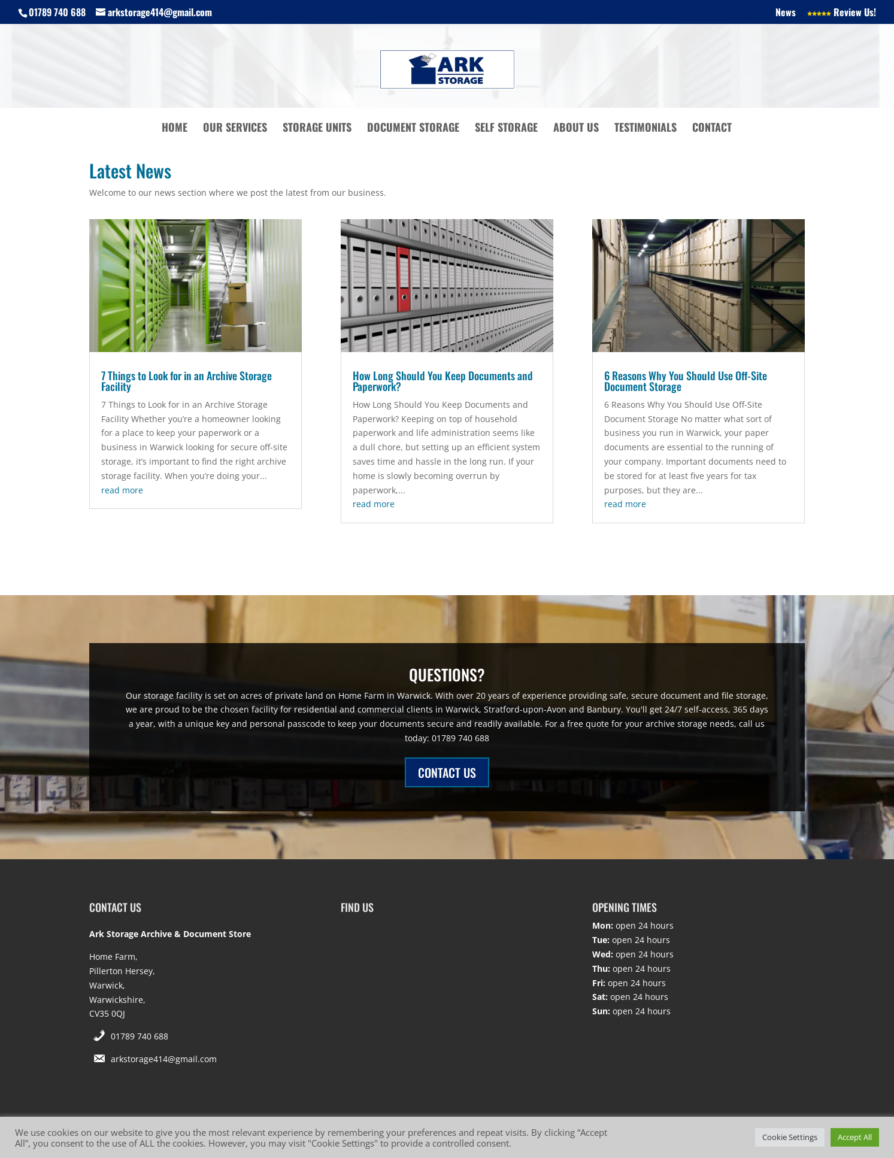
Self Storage (506, 129)
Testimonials (645, 129)
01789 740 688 (139, 1036)
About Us (576, 129)
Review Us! (841, 13)
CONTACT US (447, 772)
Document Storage (413, 129)
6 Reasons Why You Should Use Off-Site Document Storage (685, 381)
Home (174, 129)
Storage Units (317, 129)
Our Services (235, 129)
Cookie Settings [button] (789, 1137)
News (785, 13)
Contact (712, 129)
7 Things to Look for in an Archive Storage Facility (186, 381)
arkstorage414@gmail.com (164, 1059)
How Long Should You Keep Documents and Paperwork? (443, 381)
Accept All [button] (855, 1137)
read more (122, 490)
